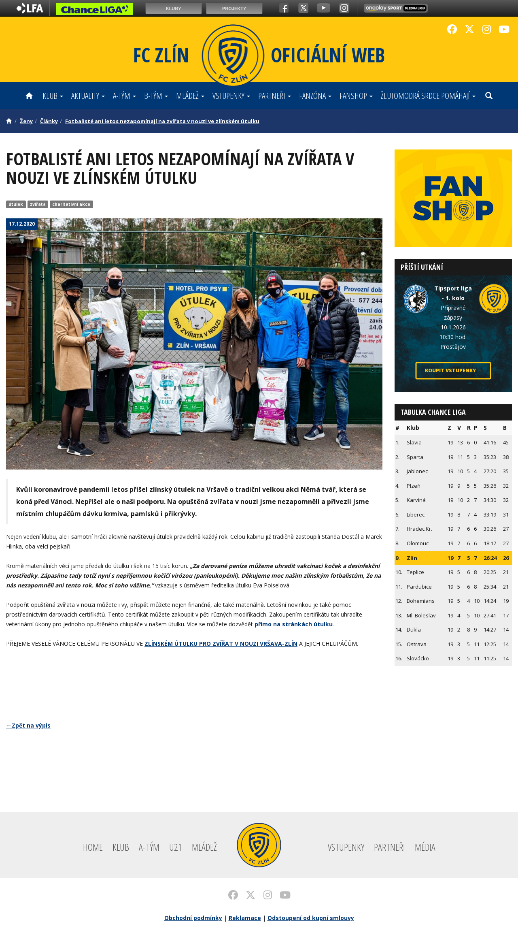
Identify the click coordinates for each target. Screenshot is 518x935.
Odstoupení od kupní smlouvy (310, 918)
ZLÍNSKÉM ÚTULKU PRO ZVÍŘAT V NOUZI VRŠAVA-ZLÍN (220, 643)
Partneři (274, 95)
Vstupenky (231, 95)
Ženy (26, 121)
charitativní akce (71, 204)
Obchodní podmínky (193, 918)
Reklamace (245, 918)
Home (93, 847)
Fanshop (356, 95)
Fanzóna (315, 95)
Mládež (190, 95)
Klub (52, 95)
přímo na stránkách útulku (294, 624)
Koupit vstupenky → (453, 370)
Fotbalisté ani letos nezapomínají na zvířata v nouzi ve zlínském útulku (162, 121)
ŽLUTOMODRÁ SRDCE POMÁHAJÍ (428, 95)
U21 (175, 847)
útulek (15, 204)
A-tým (124, 95)
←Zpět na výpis (28, 725)
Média (425, 847)
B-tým (156, 95)
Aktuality (88, 95)
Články (49, 121)
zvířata (38, 204)
